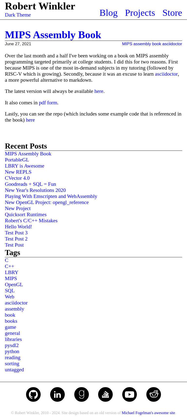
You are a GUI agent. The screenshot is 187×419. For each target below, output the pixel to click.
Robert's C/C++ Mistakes (31, 220)
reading (12, 357)
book (156, 44)
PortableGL (17, 160)
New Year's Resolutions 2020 (35, 190)
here (98, 91)
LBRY (12, 272)
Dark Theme (18, 15)
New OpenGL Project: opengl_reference (47, 202)
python (12, 351)
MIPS (127, 44)
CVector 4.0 (17, 178)
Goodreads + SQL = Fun (30, 184)
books (11, 321)
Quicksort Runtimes (26, 214)
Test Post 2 (16, 239)
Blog (109, 13)
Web (9, 297)
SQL (10, 291)
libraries (13, 339)
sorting (12, 363)
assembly (142, 44)
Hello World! (18, 227)
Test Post (14, 245)
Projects (140, 13)
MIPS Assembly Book (53, 34)
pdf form (48, 103)
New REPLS (18, 172)
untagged (14, 370)
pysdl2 (12, 345)
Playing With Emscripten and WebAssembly (51, 196)
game (10, 327)
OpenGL (14, 284)
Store (172, 13)
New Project (18, 208)
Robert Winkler (40, 6)
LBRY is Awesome (24, 166)
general (12, 333)
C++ (9, 266)
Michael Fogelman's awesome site (148, 413)
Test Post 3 (16, 233)
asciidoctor (172, 44)
